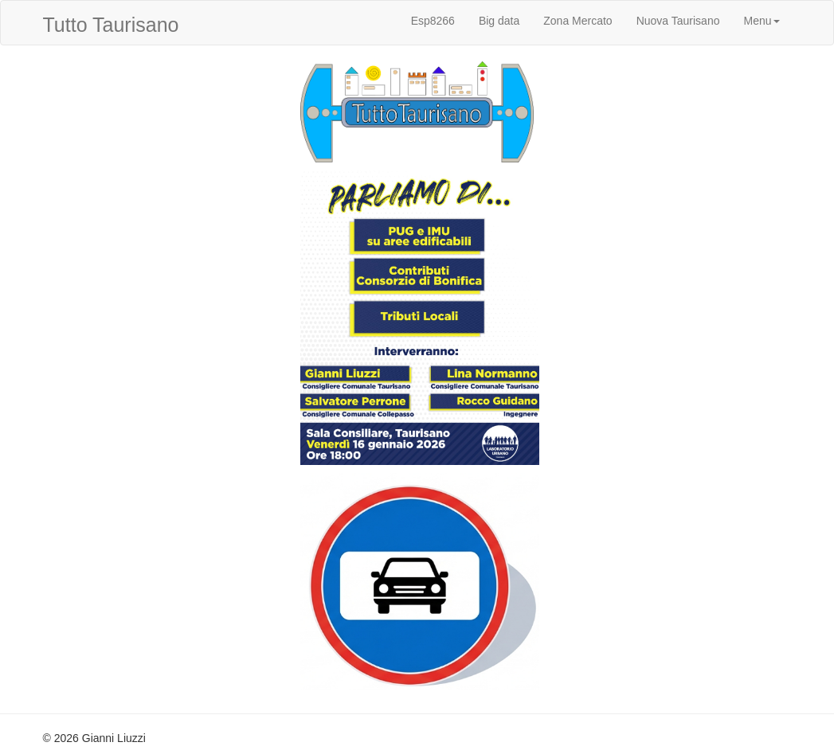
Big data (499, 20)
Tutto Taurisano (111, 25)
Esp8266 (433, 20)
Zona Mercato (577, 20)
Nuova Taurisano (678, 20)
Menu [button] (761, 20)
